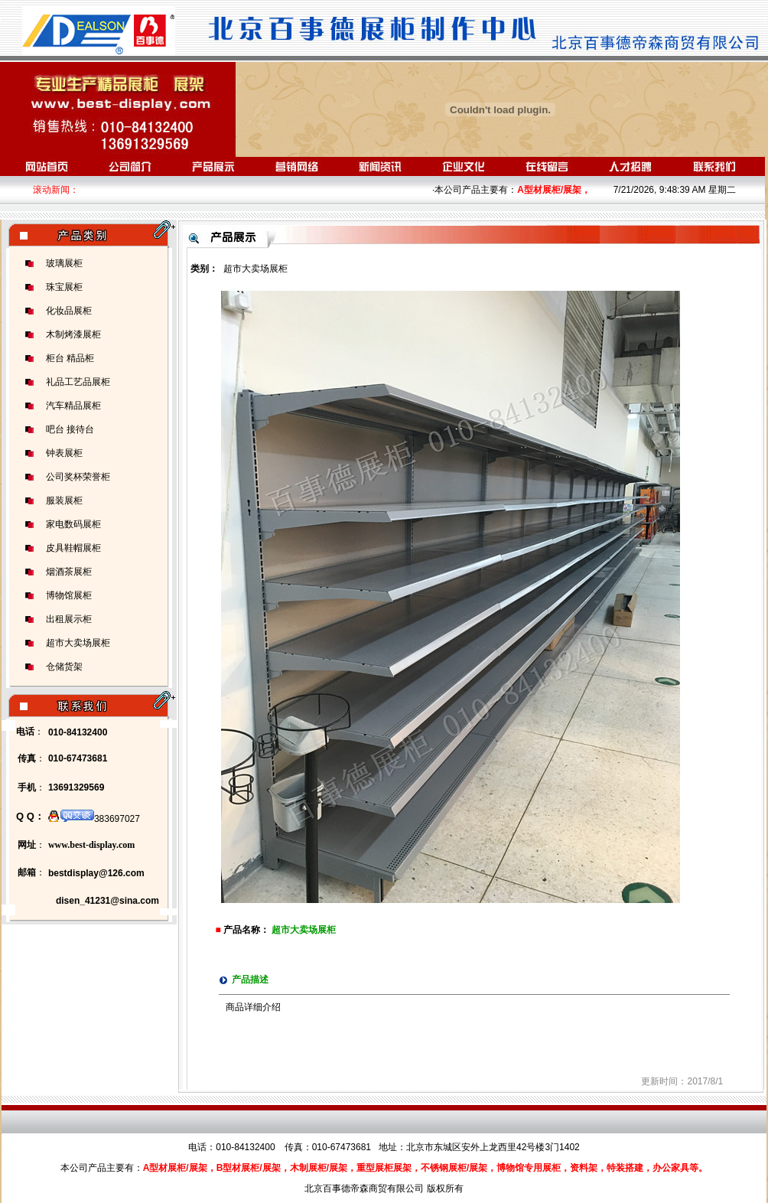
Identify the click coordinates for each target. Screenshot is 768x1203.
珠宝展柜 (64, 287)
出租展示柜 (69, 619)
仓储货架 (64, 666)
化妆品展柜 (69, 310)
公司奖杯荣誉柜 (78, 476)
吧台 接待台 (70, 429)
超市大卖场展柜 (78, 642)
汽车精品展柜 (73, 405)
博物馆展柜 (69, 595)
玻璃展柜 (64, 263)
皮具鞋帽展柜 (73, 548)
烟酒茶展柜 (69, 571)
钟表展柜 (64, 453)
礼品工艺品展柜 (78, 382)
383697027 (94, 818)
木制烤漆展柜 (73, 334)
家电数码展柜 (73, 524)
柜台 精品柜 (70, 358)
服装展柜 (64, 500)
